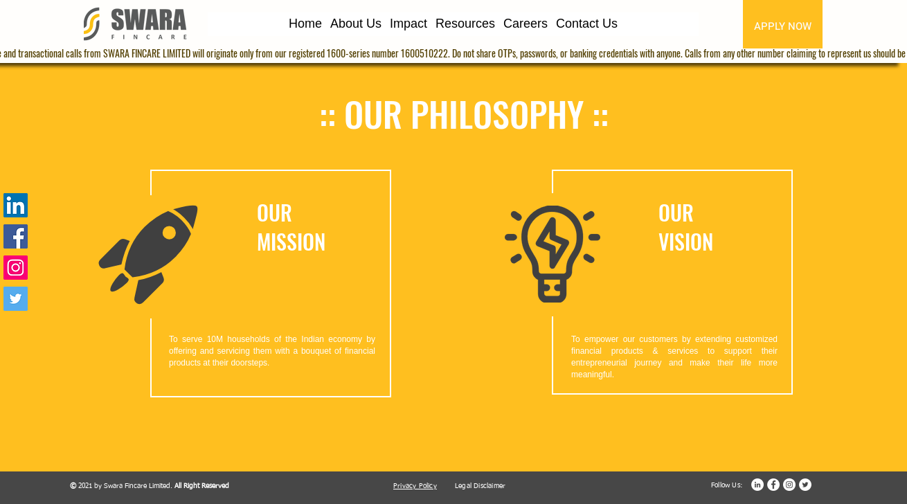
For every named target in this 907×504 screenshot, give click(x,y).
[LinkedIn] (15, 205)
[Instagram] (15, 267)
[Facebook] (15, 236)
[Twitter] (15, 299)
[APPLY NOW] (783, 26)
